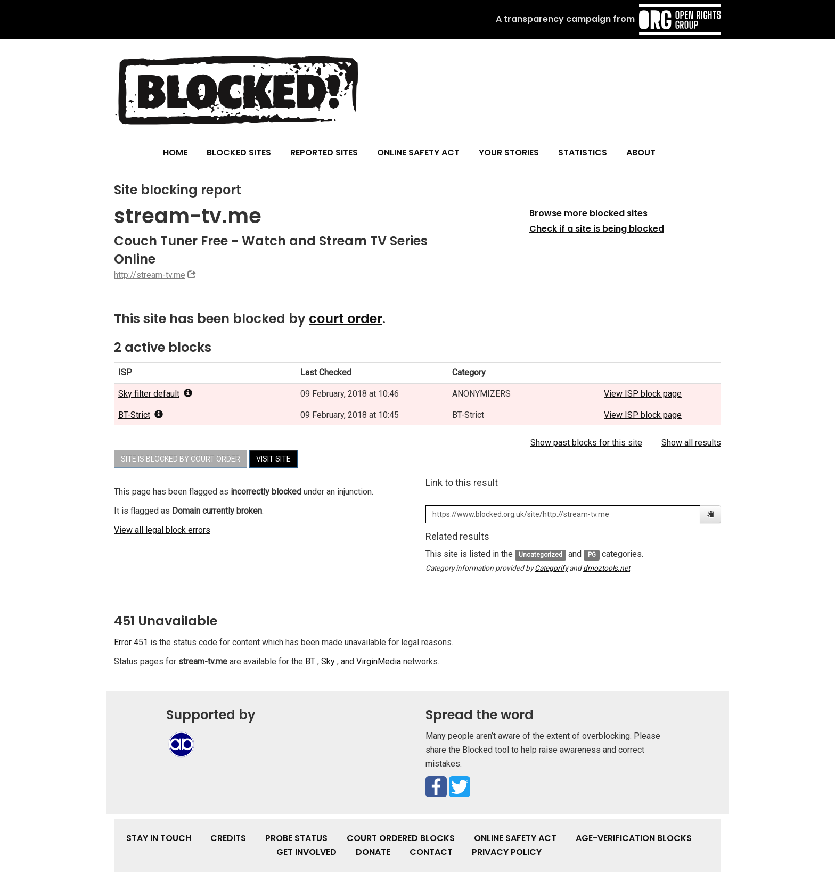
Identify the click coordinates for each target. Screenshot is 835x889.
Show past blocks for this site (586, 443)
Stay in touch (158, 838)
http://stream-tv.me (149, 275)
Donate (373, 852)
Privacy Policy (507, 852)
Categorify (551, 568)
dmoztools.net (606, 568)
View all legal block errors (162, 530)
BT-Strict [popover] (140, 415)
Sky (328, 661)
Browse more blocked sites (588, 213)
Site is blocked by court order (180, 459)
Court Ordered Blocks (401, 838)
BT (310, 661)
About (641, 152)
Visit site (273, 459)
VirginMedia (378, 661)
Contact (431, 852)
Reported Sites (324, 152)
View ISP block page (643, 394)
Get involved (306, 852)
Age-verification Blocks (634, 838)
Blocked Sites (239, 152)
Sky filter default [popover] (155, 394)
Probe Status (296, 838)
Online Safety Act (418, 152)
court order (345, 318)
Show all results (691, 443)
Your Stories (509, 152)
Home (175, 152)
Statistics (582, 152)
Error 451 (131, 642)
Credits (228, 838)
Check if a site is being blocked (596, 229)
